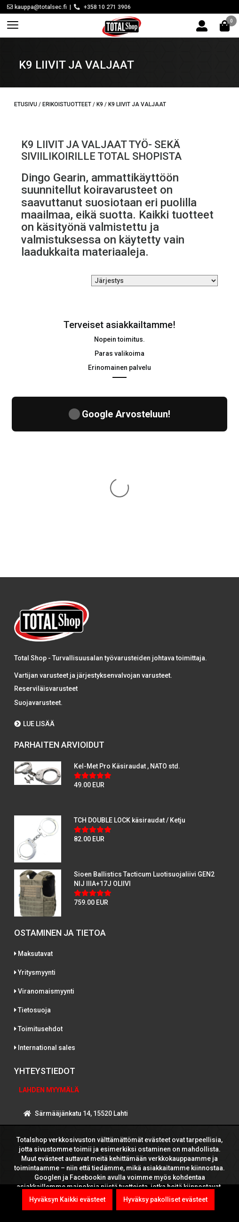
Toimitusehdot (40, 853)
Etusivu (25, 104)
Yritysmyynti (37, 796)
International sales (46, 872)
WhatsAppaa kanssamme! (72, 1069)
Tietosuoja (34, 834)
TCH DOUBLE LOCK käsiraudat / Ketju (129, 644)
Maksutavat (35, 778)
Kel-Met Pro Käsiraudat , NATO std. (127, 590)
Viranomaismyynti (46, 815)
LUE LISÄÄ (34, 548)
